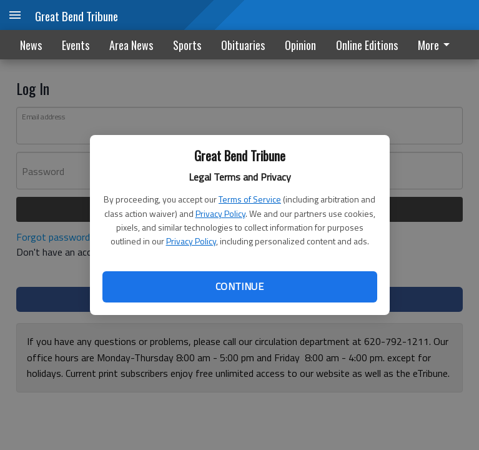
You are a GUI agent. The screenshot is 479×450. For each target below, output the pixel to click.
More (436, 45)
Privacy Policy (220, 213)
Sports (187, 45)
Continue (239, 286)
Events (75, 45)
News (31, 45)
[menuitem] (437, 44)
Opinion (300, 45)
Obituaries (243, 45)
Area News (131, 45)
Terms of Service (250, 199)
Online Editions (367, 45)
